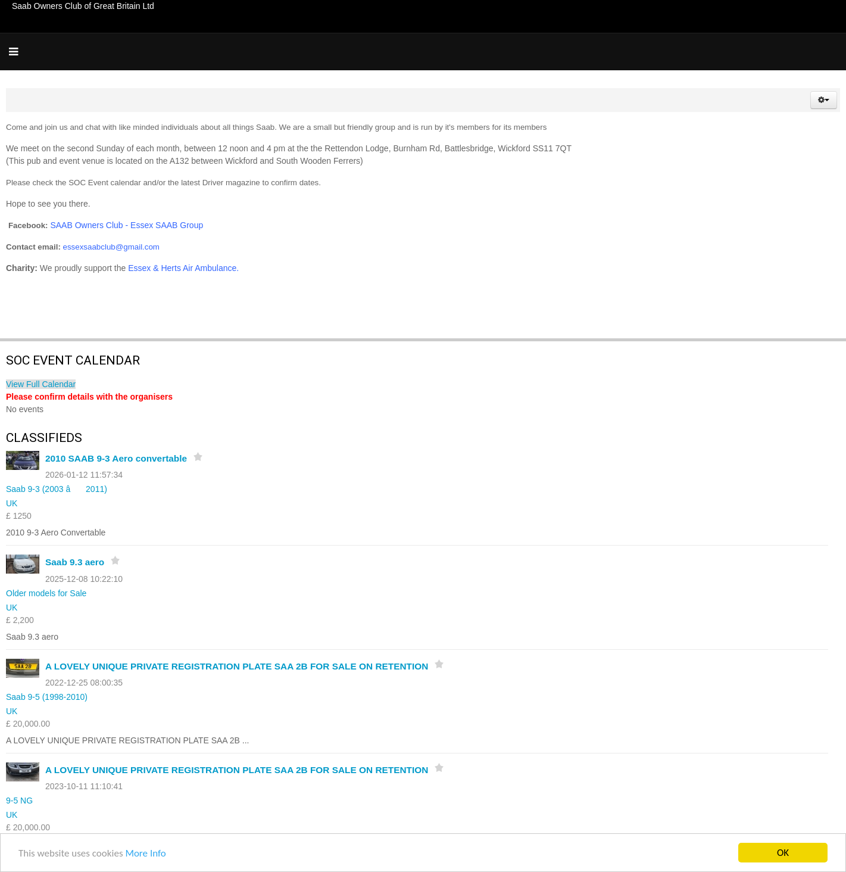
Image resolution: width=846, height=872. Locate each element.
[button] (823, 100)
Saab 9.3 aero (74, 562)
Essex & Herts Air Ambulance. (184, 268)
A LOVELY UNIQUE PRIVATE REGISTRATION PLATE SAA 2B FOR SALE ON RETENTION (236, 666)
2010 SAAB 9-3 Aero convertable (116, 458)
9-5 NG (19, 800)
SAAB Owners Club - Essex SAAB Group (126, 225)
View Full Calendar (41, 384)
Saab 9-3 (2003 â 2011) (56, 489)
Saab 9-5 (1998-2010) (47, 697)
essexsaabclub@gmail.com (111, 246)
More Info (145, 853)
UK (11, 503)
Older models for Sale (46, 593)
